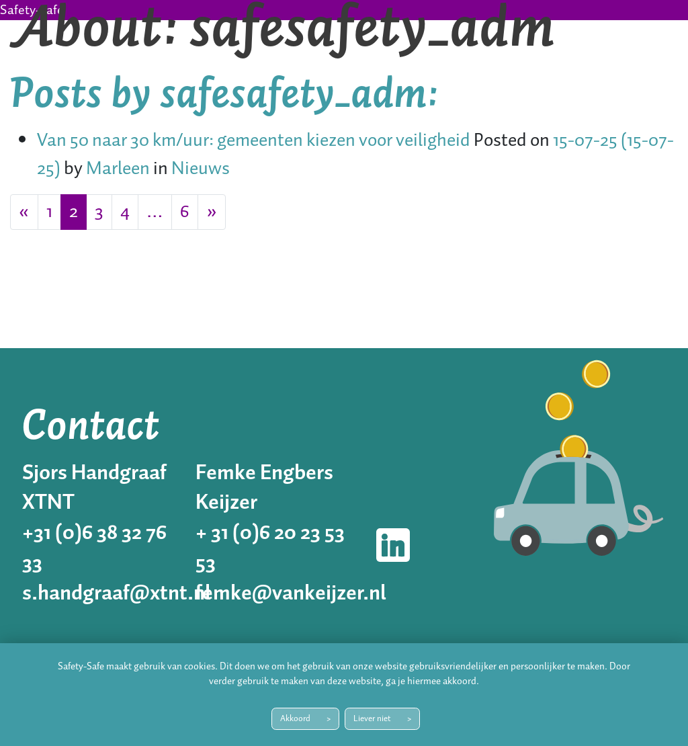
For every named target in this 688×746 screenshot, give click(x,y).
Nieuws (200, 169)
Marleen (116, 169)
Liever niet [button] (372, 719)
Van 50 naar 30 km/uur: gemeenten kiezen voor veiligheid (253, 141)
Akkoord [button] (295, 719)
